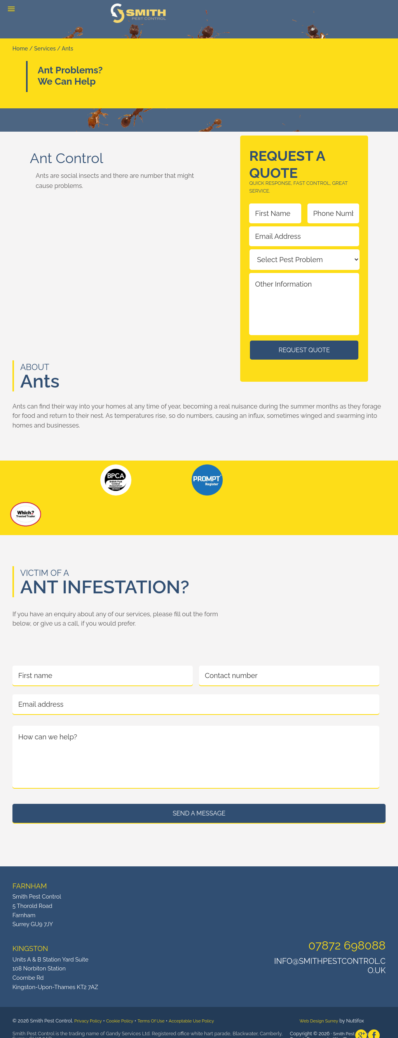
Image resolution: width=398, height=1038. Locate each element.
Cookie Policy (124, 1010)
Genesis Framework (312, 1028)
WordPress (350, 1028)
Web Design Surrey (321, 1010)
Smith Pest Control (138, 13)
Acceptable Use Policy (203, 1010)
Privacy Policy (89, 1010)
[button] (11, 9)
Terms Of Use (159, 1010)
